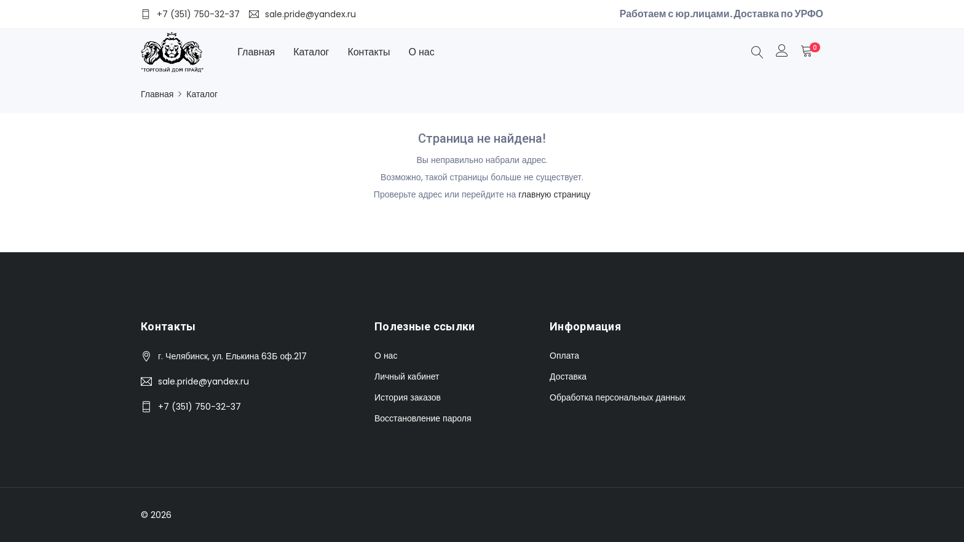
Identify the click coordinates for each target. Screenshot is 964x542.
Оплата (564, 355)
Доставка (568, 376)
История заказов (407, 397)
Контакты (368, 52)
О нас (422, 52)
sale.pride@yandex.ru (203, 381)
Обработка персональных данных (617, 397)
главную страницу (554, 194)
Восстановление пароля (422, 418)
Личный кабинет (406, 376)
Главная (256, 52)
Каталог (311, 52)
